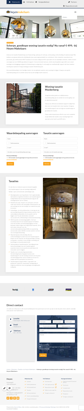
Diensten (14, 369)
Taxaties (29, 390)
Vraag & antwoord (49, 393)
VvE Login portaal (51, 384)
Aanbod (29, 381)
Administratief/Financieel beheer (69, 382)
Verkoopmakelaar (31, 387)
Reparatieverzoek (70, 6)
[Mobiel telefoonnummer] (47, 326)
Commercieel (66, 388)
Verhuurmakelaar (31, 393)
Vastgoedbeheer (42, 2)
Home (8, 369)
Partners (72, 2)
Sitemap (53, 407)
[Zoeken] (69, 17)
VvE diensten (48, 381)
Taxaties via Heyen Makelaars (26, 369)
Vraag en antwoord (68, 396)
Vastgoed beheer (66, 378)
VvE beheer (28, 2)
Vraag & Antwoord (31, 398)
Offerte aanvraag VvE (50, 390)
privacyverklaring (12, 159)
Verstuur (10, 163)
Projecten (65, 393)
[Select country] (8, 143)
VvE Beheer (46, 378)
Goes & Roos (18, 407)
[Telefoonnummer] (24, 143)
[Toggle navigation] (75, 12)
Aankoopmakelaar (31, 384)
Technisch (65, 385)
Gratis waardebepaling (33, 396)
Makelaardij (14, 2)
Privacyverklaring (12, 155)
